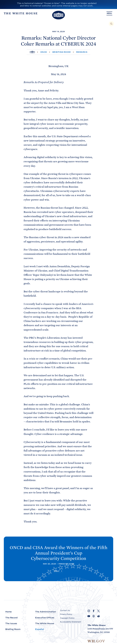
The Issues (11, 623)
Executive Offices (44, 618)
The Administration (45, 612)
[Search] (111, 23)
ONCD (43, 52)
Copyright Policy (67, 618)
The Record (11, 618)
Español (39, 629)
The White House (44, 623)
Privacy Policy (66, 614)
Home (8, 612)
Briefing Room (61, 52)
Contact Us (65, 610)
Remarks (81, 52)
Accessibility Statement (70, 622)
